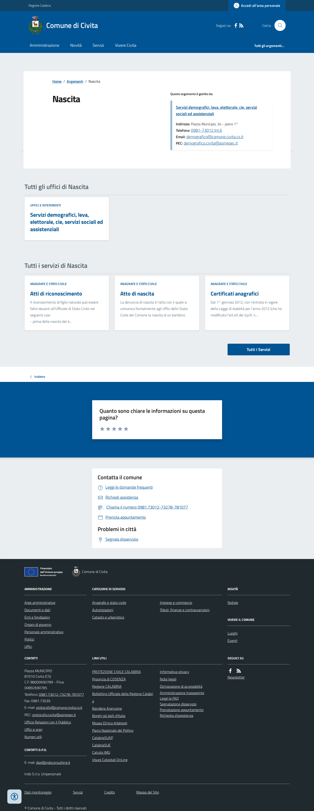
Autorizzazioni (102, 610)
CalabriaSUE (101, 745)
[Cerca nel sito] (278, 25)
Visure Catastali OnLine (110, 759)
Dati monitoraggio (37, 792)
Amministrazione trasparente (182, 693)
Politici (29, 639)
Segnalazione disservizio (178, 704)
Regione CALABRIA (107, 686)
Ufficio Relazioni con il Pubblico (47, 722)
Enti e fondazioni (37, 617)
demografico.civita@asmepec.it (211, 143)
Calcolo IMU (101, 752)
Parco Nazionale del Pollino (112, 730)
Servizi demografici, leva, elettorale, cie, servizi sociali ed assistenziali (216, 110)
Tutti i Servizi (258, 349)
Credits (109, 792)
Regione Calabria (40, 5)
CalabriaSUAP (102, 737)
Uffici (28, 646)
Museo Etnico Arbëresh (109, 723)
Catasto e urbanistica (108, 617)
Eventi (232, 640)
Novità (76, 45)
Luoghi (233, 633)
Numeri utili (33, 737)
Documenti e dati (37, 610)
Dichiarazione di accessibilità (181, 686)
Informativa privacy (174, 671)
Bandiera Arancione (107, 708)
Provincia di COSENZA (109, 679)
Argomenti (75, 81)
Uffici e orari (33, 729)
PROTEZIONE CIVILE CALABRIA (116, 671)
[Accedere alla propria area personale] (257, 5)
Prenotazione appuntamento (182, 709)
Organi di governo (37, 624)
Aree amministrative (39, 602)
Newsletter (236, 677)
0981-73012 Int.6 (206, 130)
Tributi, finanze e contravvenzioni (184, 610)
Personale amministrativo (43, 632)
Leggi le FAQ (169, 698)
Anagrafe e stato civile (48, 283)
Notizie (233, 602)
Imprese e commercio (176, 602)
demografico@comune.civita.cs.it (214, 137)
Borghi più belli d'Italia (108, 715)
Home (57, 81)
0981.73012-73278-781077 (61, 694)
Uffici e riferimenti (45, 205)
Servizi (98, 45)
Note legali (168, 679)
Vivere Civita (125, 45)
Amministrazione (44, 45)
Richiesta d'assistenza (176, 715)
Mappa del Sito (147, 792)
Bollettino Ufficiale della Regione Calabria (122, 697)
